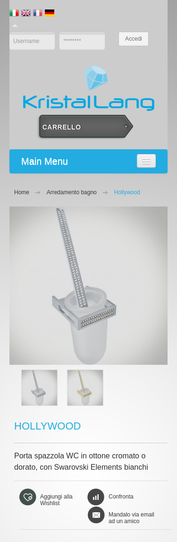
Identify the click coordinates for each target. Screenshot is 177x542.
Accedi (133, 38)
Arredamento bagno (72, 192)
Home (21, 192)
